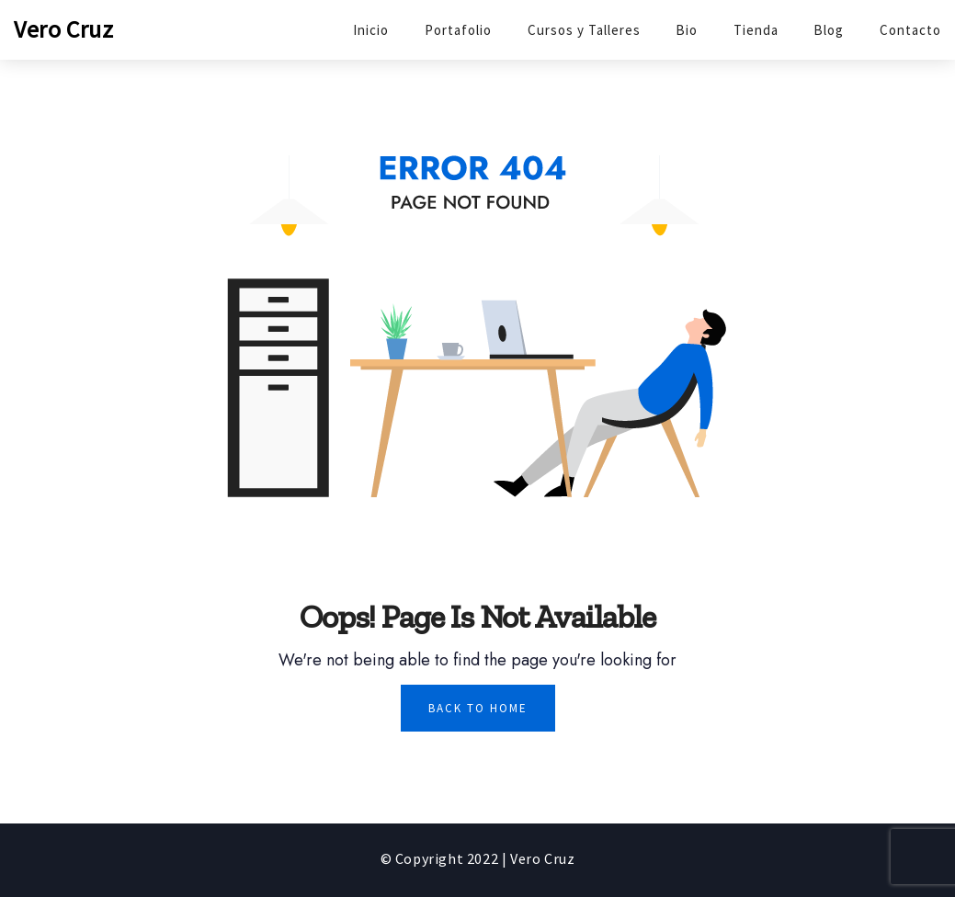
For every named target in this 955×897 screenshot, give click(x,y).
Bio (687, 30)
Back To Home (478, 708)
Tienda (756, 30)
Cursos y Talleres (584, 30)
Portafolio (458, 30)
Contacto (910, 30)
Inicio (371, 30)
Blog (828, 30)
